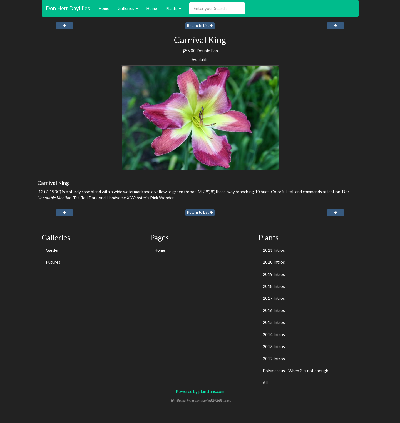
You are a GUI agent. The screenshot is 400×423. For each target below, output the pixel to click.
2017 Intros (274, 298)
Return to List (200, 25)
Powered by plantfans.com (200, 391)
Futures (53, 262)
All (265, 382)
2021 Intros (274, 250)
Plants (173, 8)
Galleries (128, 8)
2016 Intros (274, 310)
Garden (52, 250)
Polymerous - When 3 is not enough (295, 370)
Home (103, 8)
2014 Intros (274, 334)
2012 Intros (274, 358)
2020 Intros (274, 262)
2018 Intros (274, 286)
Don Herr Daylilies (68, 8)
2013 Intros (274, 346)
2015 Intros (274, 322)
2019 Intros (274, 274)
